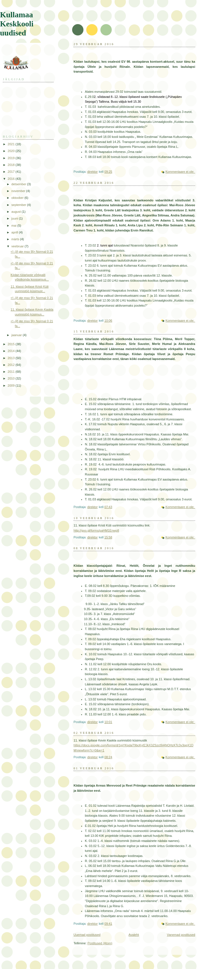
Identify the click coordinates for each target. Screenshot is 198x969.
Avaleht (133, 934)
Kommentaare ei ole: (180, 171)
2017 (12, 171)
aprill (15, 232)
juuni (15, 218)
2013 (12, 358)
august (16, 211)
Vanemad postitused (181, 934)
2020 (12, 151)
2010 (12, 378)
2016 (12, 178)
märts (15, 239)
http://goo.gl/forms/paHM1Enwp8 (96, 530)
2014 (12, 351)
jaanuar (17, 335)
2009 (12, 385)
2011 (12, 371)
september (19, 205)
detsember (19, 184)
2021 (12, 144)
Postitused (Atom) (99, 943)
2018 (12, 165)
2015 (12, 344)
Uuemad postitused (87, 934)
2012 (12, 364)
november (18, 191)
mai (14, 225)
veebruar (18, 246)
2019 (12, 158)
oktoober (17, 197)
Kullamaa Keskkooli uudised (16, 23)
